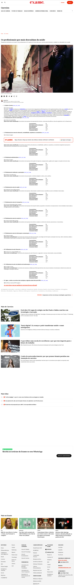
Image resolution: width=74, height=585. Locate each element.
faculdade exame (50, 545)
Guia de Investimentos (24, 555)
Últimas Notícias (5, 550)
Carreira (5, 8)
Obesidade (9, 291)
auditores (38, 112)
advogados (33, 112)
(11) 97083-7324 (64, 573)
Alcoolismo (48, 291)
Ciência (13, 563)
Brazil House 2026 (37, 548)
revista (49, 549)
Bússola (35, 552)
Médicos (21, 291)
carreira (66, 109)
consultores (49, 112)
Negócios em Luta (37, 570)
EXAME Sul (35, 550)
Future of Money (14, 560)
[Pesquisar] (5, 2)
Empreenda (50, 571)
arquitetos (43, 112)
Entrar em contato (62, 560)
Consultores (34, 291)
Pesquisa (11, 109)
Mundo (13, 545)
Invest (2, 572)
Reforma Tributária (37, 564)
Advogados (64, 289)
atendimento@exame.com (64, 567)
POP (13, 566)
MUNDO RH (59, 11)
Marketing (14, 549)
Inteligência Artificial (4, 569)
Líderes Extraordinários (37, 567)
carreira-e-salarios (20, 289)
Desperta (49, 559)
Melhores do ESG (37, 581)
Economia (3, 561)
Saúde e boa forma (48, 289)
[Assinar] (62, 2)
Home (2, 33)
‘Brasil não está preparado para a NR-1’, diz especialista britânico (20, 404)
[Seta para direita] (71, 10)
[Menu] (2, 2)
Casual (13, 547)
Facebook (60, 554)
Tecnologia (14, 557)
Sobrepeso (27, 291)
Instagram (60, 552)
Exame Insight (4, 566)
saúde (10, 110)
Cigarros (15, 291)
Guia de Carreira (5, 11)
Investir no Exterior (37, 561)
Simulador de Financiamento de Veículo (25, 576)
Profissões (57, 289)
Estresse (3, 291)
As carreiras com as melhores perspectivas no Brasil (20, 285)
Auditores (55, 291)
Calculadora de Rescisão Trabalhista (24, 566)
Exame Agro (14, 554)
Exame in (49, 554)
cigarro (43, 111)
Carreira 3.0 (50, 557)
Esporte (13, 552)
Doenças (40, 289)
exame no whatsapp (7, 449)
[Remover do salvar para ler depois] (16, 96)
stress (24, 116)
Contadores (41, 291)
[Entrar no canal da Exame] (63, 455)
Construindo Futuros (36, 556)
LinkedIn (60, 549)
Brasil (2, 556)
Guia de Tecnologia (25, 551)
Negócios (3, 575)
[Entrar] (70, 2)
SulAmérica (23, 109)
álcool (38, 111)
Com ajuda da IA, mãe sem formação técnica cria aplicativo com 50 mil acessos (23, 401)
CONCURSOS (53, 11)
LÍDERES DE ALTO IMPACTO (4, 553)
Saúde (35, 289)
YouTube (60, 547)
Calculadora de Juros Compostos (25, 571)
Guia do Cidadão (25, 549)
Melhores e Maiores (37, 578)
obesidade (66, 115)
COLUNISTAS (4, 577)
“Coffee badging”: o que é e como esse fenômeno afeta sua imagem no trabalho (24, 397)
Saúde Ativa (43, 110)
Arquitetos (30, 289)
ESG (2, 564)
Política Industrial (37, 572)
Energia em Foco (37, 559)
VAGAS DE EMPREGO (29, 11)
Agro (48, 569)
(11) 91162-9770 (64, 562)
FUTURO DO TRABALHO (17, 11)
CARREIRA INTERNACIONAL (41, 11)
